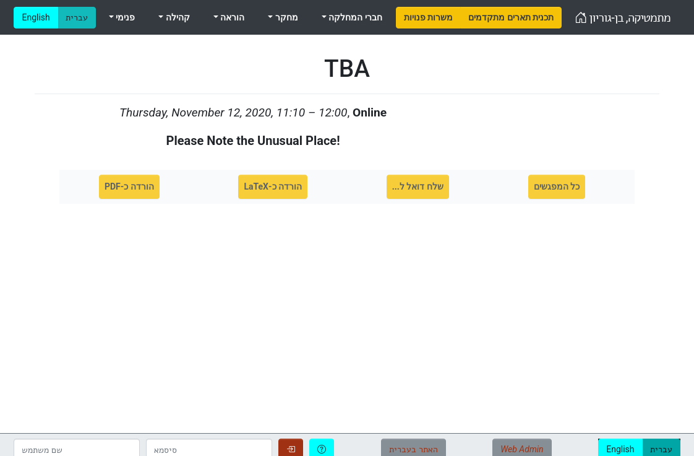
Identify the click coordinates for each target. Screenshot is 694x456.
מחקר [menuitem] (285, 17)
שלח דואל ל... (417, 186)
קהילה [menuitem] (176, 17)
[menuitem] (428, 17)
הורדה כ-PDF (129, 186)
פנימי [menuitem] (124, 17)
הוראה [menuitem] (231, 17)
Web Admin (521, 449)
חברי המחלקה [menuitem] (354, 17)
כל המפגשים (557, 186)
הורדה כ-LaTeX (273, 186)
